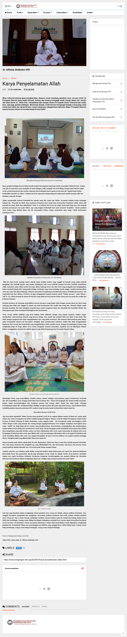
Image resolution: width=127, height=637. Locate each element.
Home (8, 13)
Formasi (47, 13)
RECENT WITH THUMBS (104, 128)
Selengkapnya (100, 244)
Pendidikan (77, 13)
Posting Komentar (8, 610)
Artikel (90, 13)
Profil (20, 13)
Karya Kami (33, 13)
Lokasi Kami (62, 13)
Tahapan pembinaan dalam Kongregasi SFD (105, 224)
